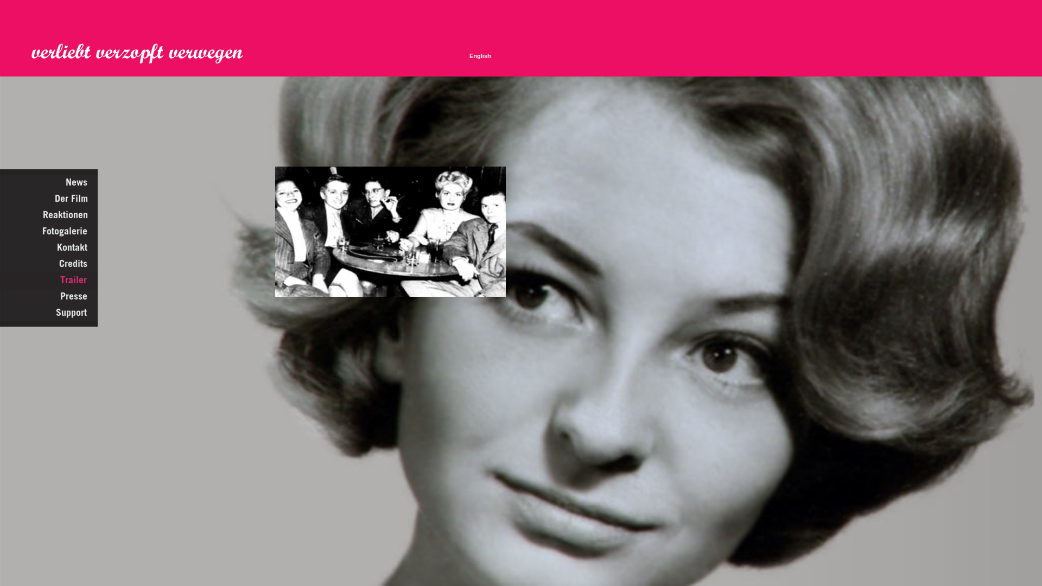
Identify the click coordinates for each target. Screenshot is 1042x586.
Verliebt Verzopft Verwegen (144, 54)
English (480, 56)
